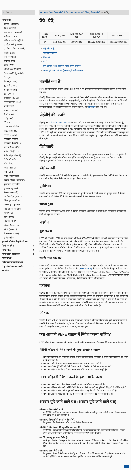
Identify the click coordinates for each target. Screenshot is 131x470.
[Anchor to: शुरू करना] (55, 231)
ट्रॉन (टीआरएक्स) (10, 89)
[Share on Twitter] (46, 27)
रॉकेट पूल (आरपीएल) (12, 200)
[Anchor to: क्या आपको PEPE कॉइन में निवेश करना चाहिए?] (114, 334)
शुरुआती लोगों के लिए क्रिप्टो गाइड (15, 241)
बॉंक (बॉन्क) (8, 163)
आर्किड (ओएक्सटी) (11, 24)
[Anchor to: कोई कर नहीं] (58, 168)
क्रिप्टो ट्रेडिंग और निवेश (10, 254)
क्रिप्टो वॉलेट (6, 249)
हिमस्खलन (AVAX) (11, 233)
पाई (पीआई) (8, 118)
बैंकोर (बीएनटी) (10, 159)
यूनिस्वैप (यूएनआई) (11, 188)
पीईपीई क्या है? (49, 48)
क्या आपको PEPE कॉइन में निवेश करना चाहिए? (62, 66)
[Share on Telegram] (64, 27)
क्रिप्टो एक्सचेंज (8, 245)
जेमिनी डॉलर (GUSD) (12, 69)
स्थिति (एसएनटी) (10, 229)
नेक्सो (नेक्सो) (9, 114)
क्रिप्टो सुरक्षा (6, 258)
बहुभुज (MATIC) (10, 134)
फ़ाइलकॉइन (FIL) (10, 130)
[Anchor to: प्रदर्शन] (52, 222)
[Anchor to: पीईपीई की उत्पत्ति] (69, 115)
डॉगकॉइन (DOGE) (11, 97)
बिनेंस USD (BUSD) (12, 151)
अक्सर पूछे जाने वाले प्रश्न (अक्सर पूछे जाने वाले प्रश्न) (63, 70)
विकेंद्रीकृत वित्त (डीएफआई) (12, 262)
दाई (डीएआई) (9, 106)
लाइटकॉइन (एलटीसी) (12, 204)
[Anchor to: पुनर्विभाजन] (56, 186)
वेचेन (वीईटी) (9, 217)
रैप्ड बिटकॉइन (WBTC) (13, 196)
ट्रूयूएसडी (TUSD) (10, 85)
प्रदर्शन (45, 61)
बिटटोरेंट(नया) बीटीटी (12, 147)
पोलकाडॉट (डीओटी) (11, 126)
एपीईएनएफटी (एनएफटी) (13, 44)
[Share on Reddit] (55, 27)
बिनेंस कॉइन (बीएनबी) (12, 155)
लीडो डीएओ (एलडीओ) (13, 208)
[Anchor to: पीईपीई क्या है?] (65, 81)
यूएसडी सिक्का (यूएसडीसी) (14, 180)
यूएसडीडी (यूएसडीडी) (12, 184)
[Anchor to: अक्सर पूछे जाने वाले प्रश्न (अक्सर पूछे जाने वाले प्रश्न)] (119, 401)
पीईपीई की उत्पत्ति (50, 53)
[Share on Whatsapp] (59, 27)
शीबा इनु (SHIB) (10, 221)
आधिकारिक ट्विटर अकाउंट (59, 122)
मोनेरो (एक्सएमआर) (11, 176)
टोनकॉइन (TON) (10, 81)
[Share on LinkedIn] (50, 27)
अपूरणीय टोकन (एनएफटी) (12, 266)
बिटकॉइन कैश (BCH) (12, 143)
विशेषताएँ (46, 57)
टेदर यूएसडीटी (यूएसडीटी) (14, 73)
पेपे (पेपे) (7, 122)
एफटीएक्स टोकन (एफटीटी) (14, 48)
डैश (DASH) (9, 93)
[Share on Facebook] (41, 27)
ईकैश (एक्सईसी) (10, 28)
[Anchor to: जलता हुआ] (56, 204)
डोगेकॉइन (91, 107)
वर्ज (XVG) (8, 212)
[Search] (18, 12)
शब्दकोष (5, 270)
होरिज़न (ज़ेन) (9, 237)
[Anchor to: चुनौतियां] (53, 285)
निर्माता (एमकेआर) (11, 110)
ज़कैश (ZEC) (9, 65)
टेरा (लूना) (7, 77)
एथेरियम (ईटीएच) (10, 36)
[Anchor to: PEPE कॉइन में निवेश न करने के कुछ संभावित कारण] (106, 377)
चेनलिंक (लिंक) (9, 61)
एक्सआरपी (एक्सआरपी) (13, 32)
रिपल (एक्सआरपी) (11, 192)
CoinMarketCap (86, 268)
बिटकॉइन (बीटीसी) (11, 139)
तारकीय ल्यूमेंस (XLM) (12, 102)
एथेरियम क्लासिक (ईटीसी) (14, 40)
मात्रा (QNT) (9, 171)
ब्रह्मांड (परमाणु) (10, 167)
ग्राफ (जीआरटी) (10, 56)
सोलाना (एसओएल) (11, 225)
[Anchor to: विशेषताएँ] (56, 146)
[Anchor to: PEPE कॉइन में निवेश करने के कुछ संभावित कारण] (103, 350)
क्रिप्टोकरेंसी (6, 19)
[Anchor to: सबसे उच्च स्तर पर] (64, 258)
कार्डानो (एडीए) (10, 52)
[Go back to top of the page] (126, 466)
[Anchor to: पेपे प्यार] (52, 313)
